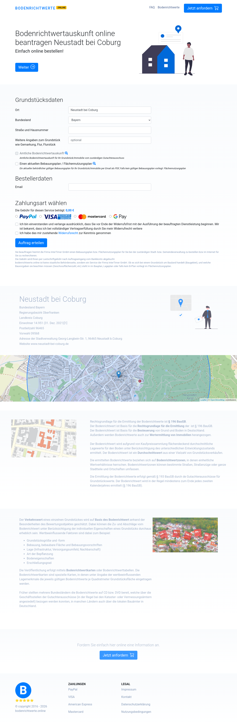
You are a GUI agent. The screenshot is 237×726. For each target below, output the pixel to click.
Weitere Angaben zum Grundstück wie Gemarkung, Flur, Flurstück (37, 142)
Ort (17, 110)
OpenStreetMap (217, 400)
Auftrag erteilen (31, 243)
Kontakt (126, 697)
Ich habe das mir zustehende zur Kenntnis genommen (65, 233)
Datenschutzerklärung (135, 704)
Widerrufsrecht (68, 233)
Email (19, 187)
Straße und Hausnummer (31, 130)
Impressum (128, 689)
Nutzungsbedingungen (136, 712)
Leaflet (204, 400)
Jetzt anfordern (203, 8)
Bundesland (23, 120)
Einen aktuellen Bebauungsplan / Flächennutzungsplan (56, 163)
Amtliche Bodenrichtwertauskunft (42, 153)
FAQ (152, 7)
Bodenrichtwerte (35, 8)
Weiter (26, 67)
